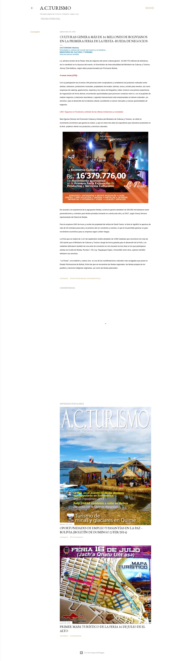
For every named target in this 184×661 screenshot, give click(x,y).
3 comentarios (75, 636)
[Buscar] (149, 8)
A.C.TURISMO (55, 8)
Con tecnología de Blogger (92, 652)
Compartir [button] (35, 32)
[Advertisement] (105, 377)
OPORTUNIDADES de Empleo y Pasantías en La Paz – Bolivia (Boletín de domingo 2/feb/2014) (101, 530)
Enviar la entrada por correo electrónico (85, 278)
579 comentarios (76, 537)
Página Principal (50, 19)
